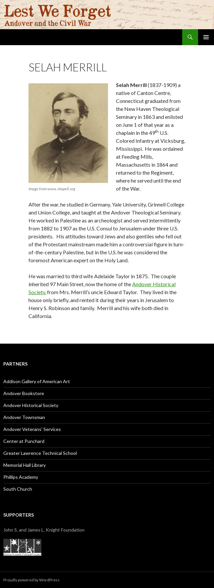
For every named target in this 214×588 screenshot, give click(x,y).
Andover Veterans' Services (32, 429)
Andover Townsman (24, 417)
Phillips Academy (20, 477)
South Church (17, 489)
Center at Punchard (23, 441)
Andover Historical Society (30, 405)
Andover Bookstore (23, 393)
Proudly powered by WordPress (31, 579)
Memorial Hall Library (24, 465)
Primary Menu (206, 37)
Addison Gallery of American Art (36, 381)
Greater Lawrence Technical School (40, 453)
